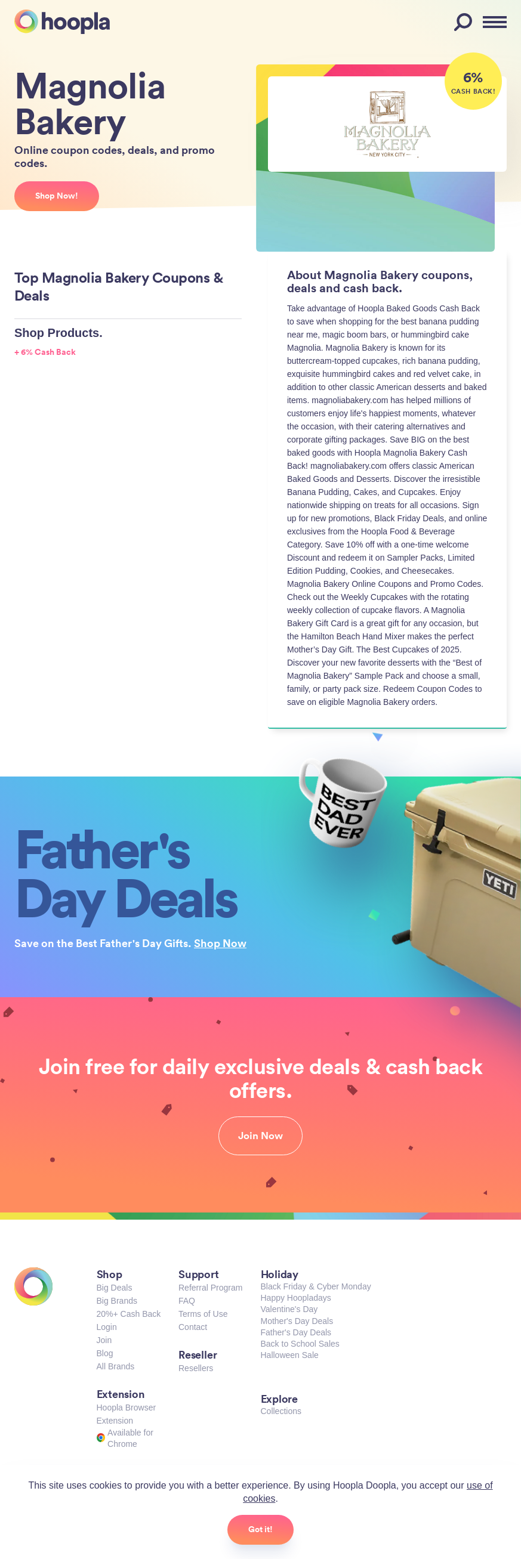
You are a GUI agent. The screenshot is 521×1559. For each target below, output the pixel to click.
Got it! (260, 1529)
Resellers (195, 1368)
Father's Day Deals (296, 1332)
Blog (105, 1353)
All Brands (116, 1366)
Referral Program (210, 1287)
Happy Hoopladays (296, 1298)
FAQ (186, 1301)
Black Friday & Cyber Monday (316, 1286)
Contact (192, 1327)
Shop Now (220, 943)
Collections (281, 1411)
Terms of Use (202, 1314)
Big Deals (114, 1287)
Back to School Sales (300, 1343)
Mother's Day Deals (297, 1321)
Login (107, 1327)
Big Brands (117, 1301)
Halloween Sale (290, 1355)
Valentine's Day (289, 1309)
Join (104, 1340)
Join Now (260, 1135)
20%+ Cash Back (129, 1314)
